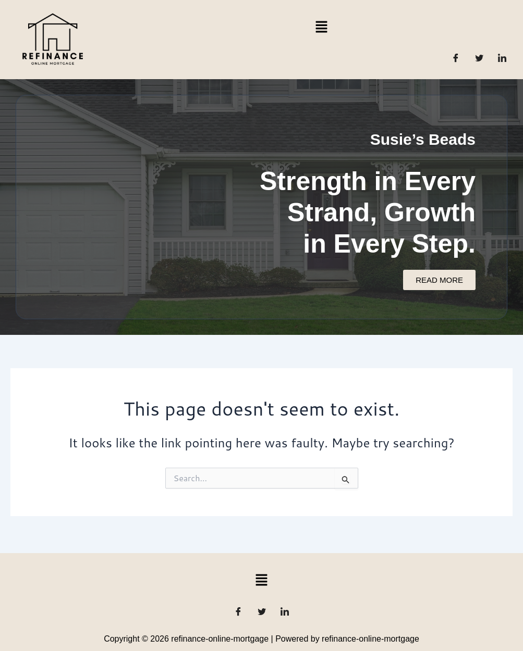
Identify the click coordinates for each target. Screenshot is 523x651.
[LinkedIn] (502, 58)
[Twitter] (479, 58)
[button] (321, 26)
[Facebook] (456, 58)
